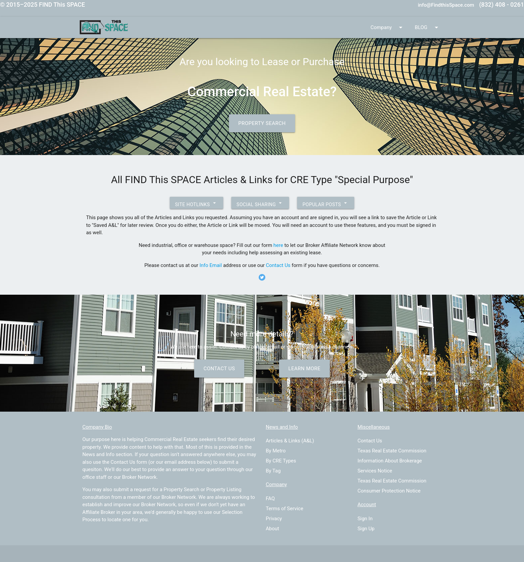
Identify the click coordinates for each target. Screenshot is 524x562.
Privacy (274, 519)
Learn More (304, 369)
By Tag (273, 471)
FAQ (270, 499)
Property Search (262, 123)
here (278, 245)
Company (388, 27)
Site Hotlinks (196, 203)
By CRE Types (281, 461)
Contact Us (278, 265)
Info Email (211, 265)
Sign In (365, 519)
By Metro (276, 451)
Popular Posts (325, 203)
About (272, 529)
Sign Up (366, 529)
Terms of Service (284, 509)
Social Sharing (260, 203)
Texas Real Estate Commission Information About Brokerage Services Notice (392, 461)
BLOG (427, 27)
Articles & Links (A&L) (290, 441)
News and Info (98, 454)
